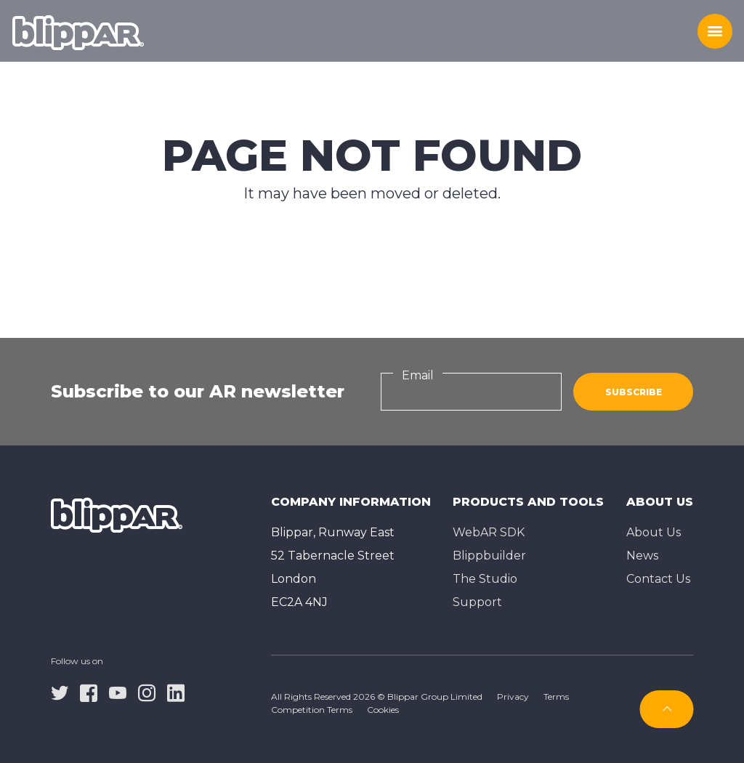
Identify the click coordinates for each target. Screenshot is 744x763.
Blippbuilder (489, 555)
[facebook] (88, 692)
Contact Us (658, 579)
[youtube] (117, 692)
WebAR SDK (489, 532)
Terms (556, 696)
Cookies (383, 709)
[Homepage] (78, 31)
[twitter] (59, 692)
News (642, 555)
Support (477, 602)
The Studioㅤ (485, 579)
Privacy (513, 696)
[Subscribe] (667, 709)
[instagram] (146, 692)
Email (418, 375)
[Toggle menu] (715, 31)
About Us (653, 532)
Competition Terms (311, 709)
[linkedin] (176, 692)
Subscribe (633, 392)
